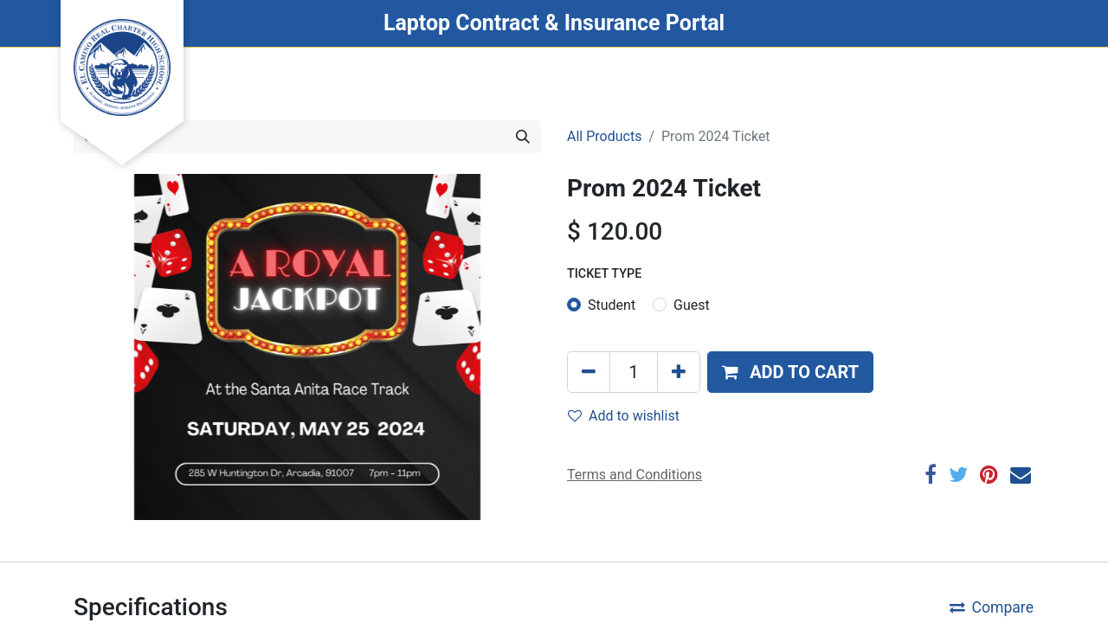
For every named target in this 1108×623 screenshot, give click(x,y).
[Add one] (678, 372)
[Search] (523, 136)
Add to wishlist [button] (624, 416)
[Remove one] (588, 372)
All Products (604, 136)
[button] (790, 372)
